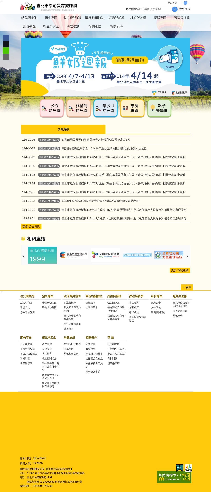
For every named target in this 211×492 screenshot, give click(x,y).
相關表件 (91, 337)
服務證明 (90, 348)
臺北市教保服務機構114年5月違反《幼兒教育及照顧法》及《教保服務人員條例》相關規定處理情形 (103, 157)
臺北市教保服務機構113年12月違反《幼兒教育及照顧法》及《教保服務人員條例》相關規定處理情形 (104, 209)
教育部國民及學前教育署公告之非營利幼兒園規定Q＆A (75, 139)
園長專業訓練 (180, 310)
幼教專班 (178, 315)
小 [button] (182, 3)
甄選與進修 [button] (182, 18)
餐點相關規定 (49, 358)
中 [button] (185, 3)
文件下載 (156, 307)
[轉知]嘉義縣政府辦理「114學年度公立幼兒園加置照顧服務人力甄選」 (85, 148)
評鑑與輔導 (114, 296)
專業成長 (134, 312)
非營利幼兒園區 (116, 348)
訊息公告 (156, 302)
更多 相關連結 (180, 270)
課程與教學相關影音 (137, 319)
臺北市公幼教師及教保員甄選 (181, 304)
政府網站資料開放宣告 (32, 468)
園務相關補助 (94, 296)
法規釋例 (69, 348)
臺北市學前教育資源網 (48, 7)
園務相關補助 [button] (94, 18)
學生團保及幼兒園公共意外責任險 (50, 366)
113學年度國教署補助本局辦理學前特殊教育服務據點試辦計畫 (80, 200)
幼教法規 (69, 337)
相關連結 (94, 26)
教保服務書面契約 (94, 365)
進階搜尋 (184, 9)
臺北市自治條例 (72, 343)
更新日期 (25, 458)
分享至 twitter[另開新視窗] (6, 44)
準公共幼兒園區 (28, 353)
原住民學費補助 (72, 323)
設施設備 (90, 302)
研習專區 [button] (160, 18)
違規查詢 (25, 307)
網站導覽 (172, 3)
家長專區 (25, 337)
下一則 (187, 256)
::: (1, 1)
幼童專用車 (92, 307)
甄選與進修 (180, 296)
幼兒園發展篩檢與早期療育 (50, 385)
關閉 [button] (188, 287)
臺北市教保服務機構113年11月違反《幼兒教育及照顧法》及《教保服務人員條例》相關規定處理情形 (104, 218)
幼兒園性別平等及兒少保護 (50, 376)
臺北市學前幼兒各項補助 (72, 317)
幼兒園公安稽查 (94, 358)
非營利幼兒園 (49, 302)
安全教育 (47, 348)
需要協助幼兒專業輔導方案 (116, 317)
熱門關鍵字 (133, 9)
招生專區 (47, 296)
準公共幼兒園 (49, 307)
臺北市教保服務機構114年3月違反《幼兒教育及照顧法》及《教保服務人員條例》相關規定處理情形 (103, 174)
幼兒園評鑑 (113, 302)
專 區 (110, 337)
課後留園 (69, 328)
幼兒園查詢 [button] (29, 18)
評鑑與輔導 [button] (116, 18)
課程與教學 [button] (138, 18)
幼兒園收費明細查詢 (72, 309)
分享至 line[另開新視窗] (6, 50)
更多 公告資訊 (31, 226)
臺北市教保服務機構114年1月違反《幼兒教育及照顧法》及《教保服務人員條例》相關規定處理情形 (103, 192)
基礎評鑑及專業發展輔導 (116, 309)
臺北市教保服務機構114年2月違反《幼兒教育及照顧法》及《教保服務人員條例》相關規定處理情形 (103, 183)
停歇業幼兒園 (27, 312)
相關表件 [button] (116, 26)
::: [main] (21, 36)
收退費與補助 (72, 296)
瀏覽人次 (25, 463)
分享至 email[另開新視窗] (6, 57)
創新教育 (134, 307)
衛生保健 (47, 343)
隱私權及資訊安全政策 (58, 468)
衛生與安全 (49, 337)
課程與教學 (136, 296)
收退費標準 (70, 302)
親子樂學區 (26, 363)
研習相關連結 (158, 312)
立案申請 (90, 343)
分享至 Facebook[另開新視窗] (6, 38)
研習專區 (156, 296)
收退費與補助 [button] (72, 18)
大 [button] (189, 3)
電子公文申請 (93, 371)
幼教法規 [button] (73, 26)
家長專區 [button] (29, 26)
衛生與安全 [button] (51, 26)
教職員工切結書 (94, 353)
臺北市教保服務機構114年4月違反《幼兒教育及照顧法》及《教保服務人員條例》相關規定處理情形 (103, 165)
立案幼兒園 (26, 302)
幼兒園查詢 (27, 296)
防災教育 (47, 353)
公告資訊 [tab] (63, 129)
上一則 (23, 256)
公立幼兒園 (26, 343)
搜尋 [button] (175, 9)
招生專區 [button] (51, 18)
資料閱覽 (25, 358)
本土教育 (134, 302)
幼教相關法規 (71, 353)
